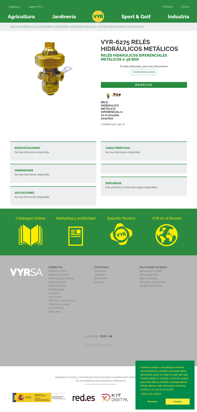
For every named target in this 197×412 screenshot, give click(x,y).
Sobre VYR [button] (35, 6)
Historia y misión (58, 271)
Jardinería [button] (64, 16)
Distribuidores (56, 289)
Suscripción (55, 296)
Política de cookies (59, 304)
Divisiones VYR (57, 282)
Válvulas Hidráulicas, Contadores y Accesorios (39, 26)
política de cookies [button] (151, 393)
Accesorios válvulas (83, 26)
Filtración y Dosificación (152, 282)
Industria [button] (178, 16)
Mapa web (55, 311)
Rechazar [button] (152, 401)
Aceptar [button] (177, 401)
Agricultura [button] (21, 16)
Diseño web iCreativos (98, 345)
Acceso (185, 6)
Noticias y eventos (59, 274)
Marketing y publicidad (62, 278)
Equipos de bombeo (151, 285)
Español (13, 6)
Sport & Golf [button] (136, 16)
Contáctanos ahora (144, 71)
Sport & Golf (101, 278)
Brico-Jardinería (148, 278)
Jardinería (99, 274)
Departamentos (57, 285)
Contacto (167, 6)
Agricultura (100, 271)
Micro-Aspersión (148, 274)
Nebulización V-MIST (151, 271)
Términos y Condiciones (62, 300)
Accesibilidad (56, 307)
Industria (99, 282)
